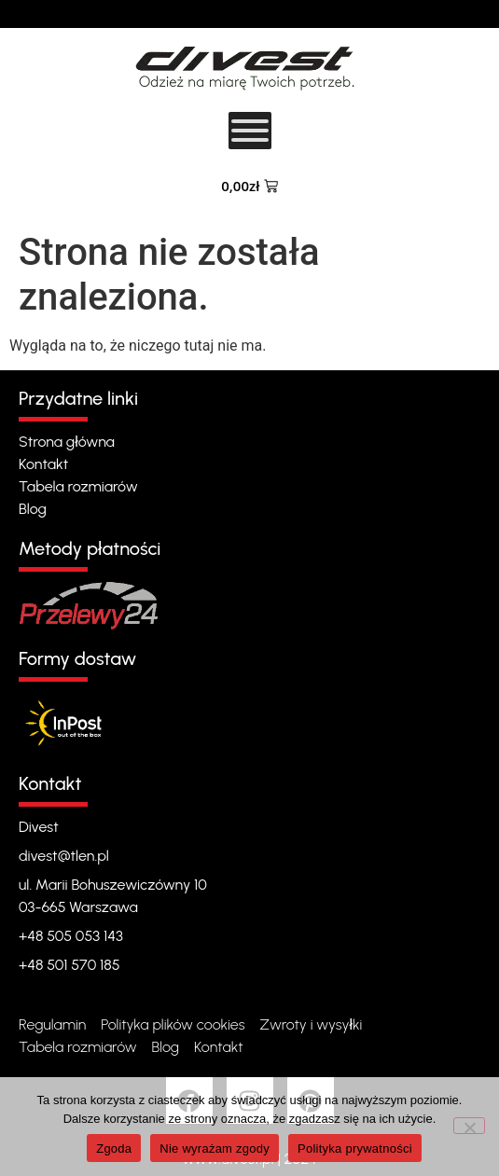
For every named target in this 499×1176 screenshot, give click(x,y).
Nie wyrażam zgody (214, 1148)
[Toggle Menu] (250, 130)
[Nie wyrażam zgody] (469, 1125)
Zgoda (114, 1148)
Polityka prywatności (355, 1148)
